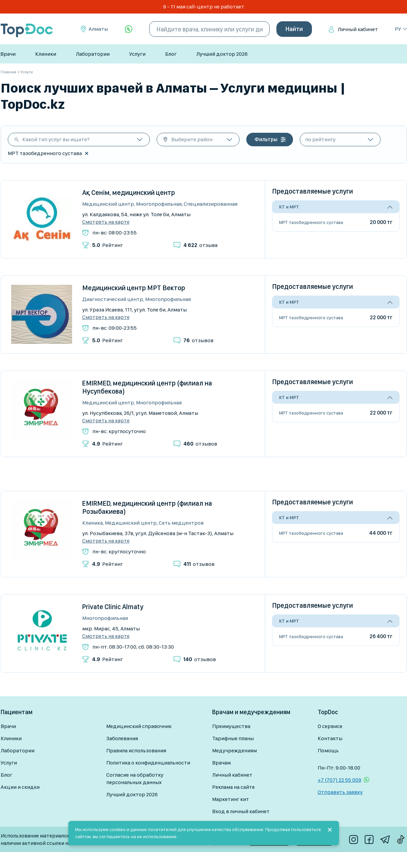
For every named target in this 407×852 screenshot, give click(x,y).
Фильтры (265, 139)
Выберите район (191, 139)
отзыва (200, 245)
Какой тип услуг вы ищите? (56, 139)
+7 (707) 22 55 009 (339, 780)
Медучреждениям (234, 750)
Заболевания (122, 738)
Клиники (45, 54)
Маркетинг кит (230, 799)
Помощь (328, 750)
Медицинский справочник (139, 726)
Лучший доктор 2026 (222, 54)
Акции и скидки (20, 787)
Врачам (221, 762)
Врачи (8, 54)
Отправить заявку (340, 792)
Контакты (330, 738)
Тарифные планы (233, 738)
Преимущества (231, 726)
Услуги (137, 54)
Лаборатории (93, 54)
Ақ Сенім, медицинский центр (128, 193)
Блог (171, 54)
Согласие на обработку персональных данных (134, 778)
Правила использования (136, 750)
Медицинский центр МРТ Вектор (133, 288)
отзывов (198, 340)
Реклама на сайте (233, 787)
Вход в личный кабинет (241, 811)
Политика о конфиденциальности (148, 762)
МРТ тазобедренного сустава (311, 222)
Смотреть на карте (106, 222)
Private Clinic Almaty (112, 607)
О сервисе (330, 726)
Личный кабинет (358, 29)
